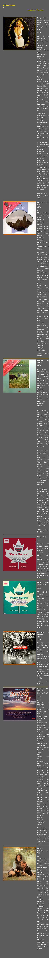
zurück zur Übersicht (36, 10)
